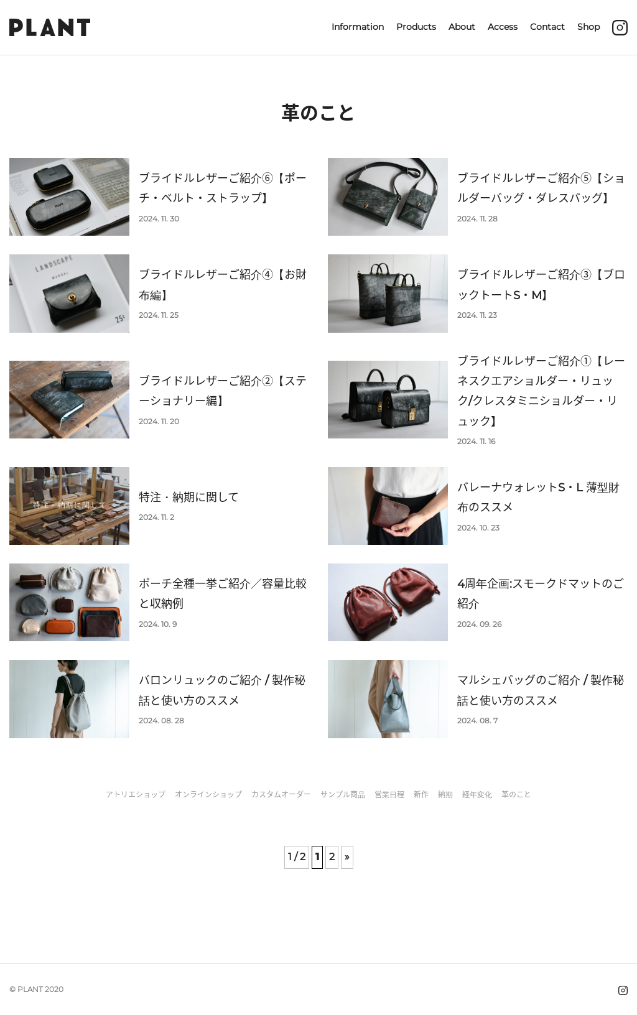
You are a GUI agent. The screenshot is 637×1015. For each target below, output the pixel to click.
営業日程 (389, 794)
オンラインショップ (208, 794)
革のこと (516, 794)
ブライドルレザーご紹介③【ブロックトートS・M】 (541, 285)
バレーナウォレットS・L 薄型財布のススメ (538, 497)
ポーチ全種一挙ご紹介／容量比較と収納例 (223, 594)
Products (416, 26)
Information (358, 26)
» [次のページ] (347, 857)
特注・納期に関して (189, 497)
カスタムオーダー (281, 794)
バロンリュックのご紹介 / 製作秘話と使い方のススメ (222, 690)
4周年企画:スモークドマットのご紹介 (540, 594)
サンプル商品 (342, 794)
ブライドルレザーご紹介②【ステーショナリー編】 (223, 391)
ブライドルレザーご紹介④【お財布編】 (223, 285)
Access (503, 26)
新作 (421, 794)
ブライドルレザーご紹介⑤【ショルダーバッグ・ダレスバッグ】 (541, 188)
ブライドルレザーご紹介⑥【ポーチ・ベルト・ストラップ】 (223, 188)
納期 (445, 794)
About (462, 26)
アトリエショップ (135, 794)
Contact (547, 26)
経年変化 (477, 794)
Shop (588, 26)
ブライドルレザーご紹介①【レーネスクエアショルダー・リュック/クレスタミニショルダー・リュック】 (541, 392)
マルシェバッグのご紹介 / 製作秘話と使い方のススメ (540, 690)
